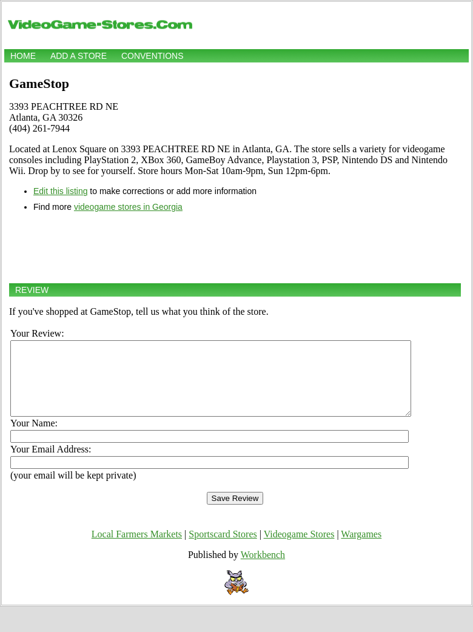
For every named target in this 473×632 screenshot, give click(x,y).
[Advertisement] (235, 247)
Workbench (263, 569)
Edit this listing (60, 191)
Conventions (152, 56)
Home (23, 56)
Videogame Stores (299, 548)
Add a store (78, 56)
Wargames (361, 548)
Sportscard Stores (223, 548)
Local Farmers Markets (137, 548)
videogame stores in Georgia (128, 207)
